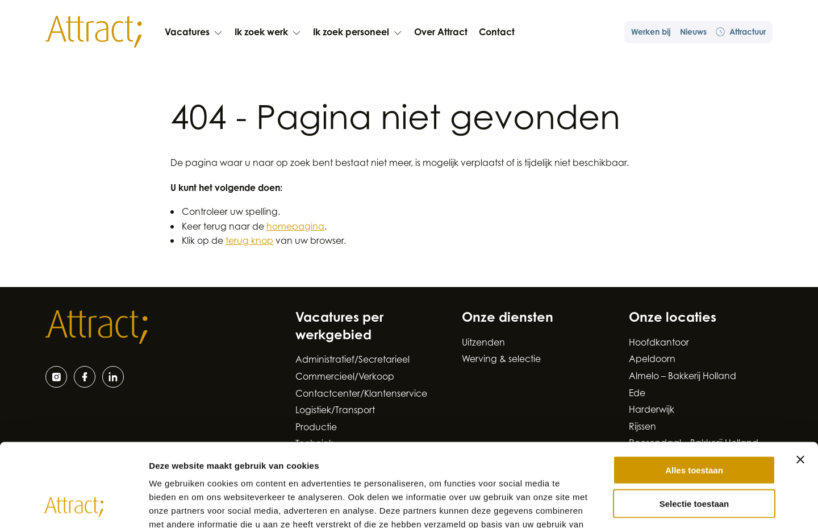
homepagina (295, 227)
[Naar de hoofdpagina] (93, 32)
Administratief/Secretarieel (352, 360)
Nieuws (693, 33)
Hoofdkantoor (659, 343)
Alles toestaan (694, 392)
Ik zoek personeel (358, 33)
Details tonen (614, 505)
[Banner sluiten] (800, 381)
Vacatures (194, 33)
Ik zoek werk (268, 33)
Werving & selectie (501, 359)
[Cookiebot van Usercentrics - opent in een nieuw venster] (73, 505)
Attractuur (741, 32)
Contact (497, 33)
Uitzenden (483, 343)
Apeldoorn (652, 359)
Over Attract (441, 33)
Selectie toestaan (694, 425)
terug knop (249, 241)
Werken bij (651, 33)
